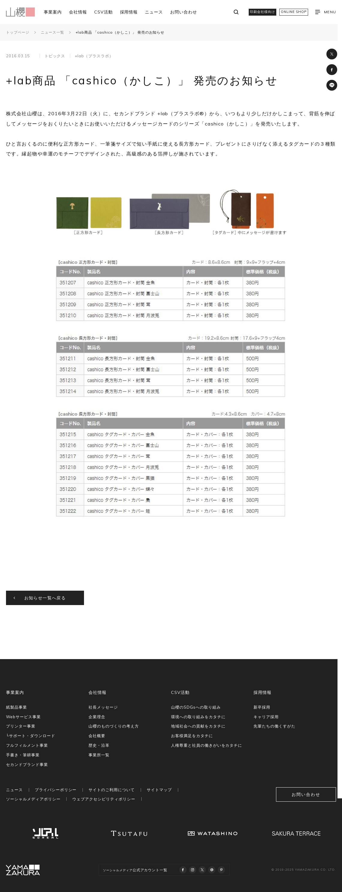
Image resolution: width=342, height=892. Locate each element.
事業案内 (53, 12)
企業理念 (96, 716)
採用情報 (129, 12)
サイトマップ (159, 789)
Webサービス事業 (23, 716)
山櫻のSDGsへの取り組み (195, 707)
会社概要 (96, 735)
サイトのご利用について (111, 789)
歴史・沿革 (99, 745)
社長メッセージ (103, 707)
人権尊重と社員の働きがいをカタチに (206, 745)
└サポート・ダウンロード (30, 735)
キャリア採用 (266, 716)
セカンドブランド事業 (27, 764)
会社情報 (78, 12)
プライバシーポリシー (56, 789)
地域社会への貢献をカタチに (198, 726)
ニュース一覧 (52, 32)
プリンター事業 (20, 726)
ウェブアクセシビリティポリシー (103, 799)
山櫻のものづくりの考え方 (113, 726)
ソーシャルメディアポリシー (33, 799)
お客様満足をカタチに (192, 735)
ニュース (154, 12)
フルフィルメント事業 (27, 745)
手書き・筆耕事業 (23, 754)
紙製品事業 (16, 707)
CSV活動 (103, 12)
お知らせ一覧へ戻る (45, 598)
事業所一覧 (99, 754)
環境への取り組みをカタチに (198, 716)
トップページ (17, 32)
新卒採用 (262, 707)
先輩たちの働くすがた (275, 726)
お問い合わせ (183, 12)
